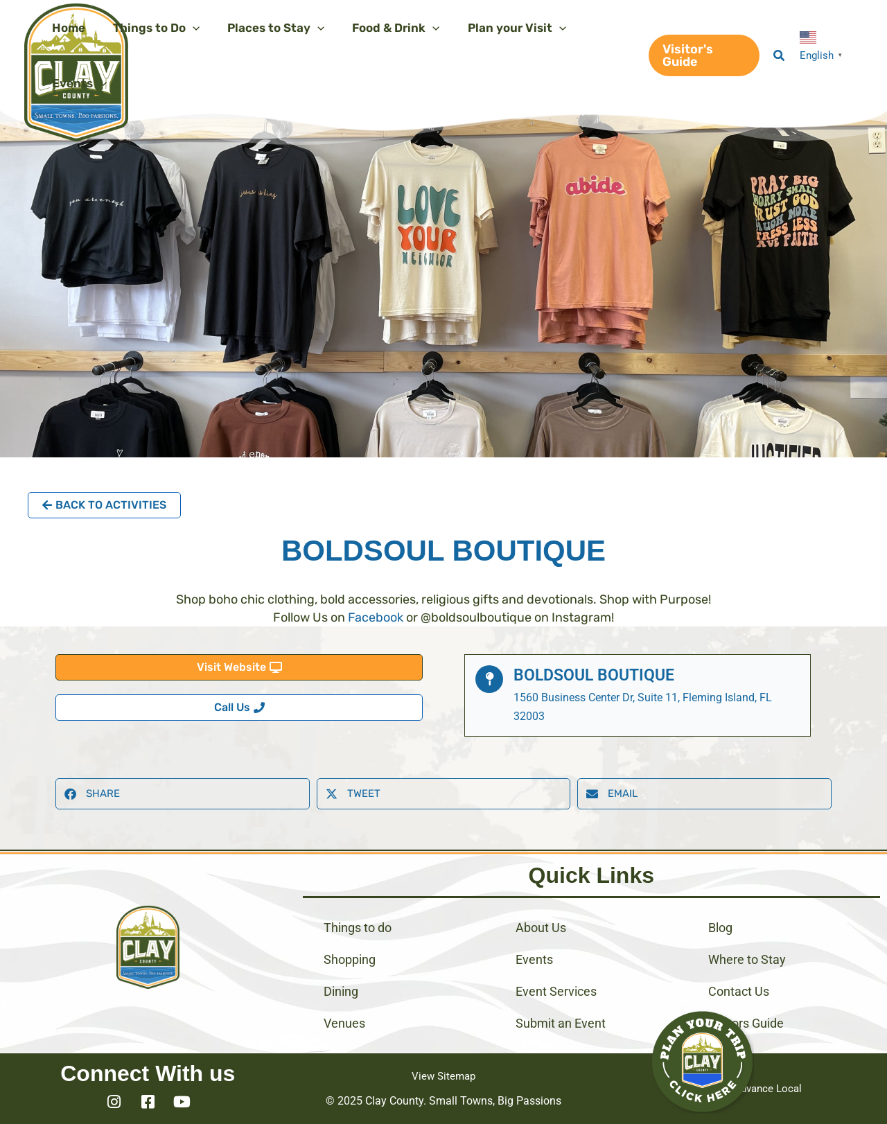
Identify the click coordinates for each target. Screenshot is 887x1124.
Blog (720, 927)
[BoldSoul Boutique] (489, 679)
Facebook (375, 617)
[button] (700, 55)
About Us (541, 927)
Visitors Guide (746, 1023)
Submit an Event (561, 1023)
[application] (186, 27)
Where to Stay (747, 959)
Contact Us (738, 991)
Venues (344, 1023)
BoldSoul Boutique (598, 675)
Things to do (358, 927)
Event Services (556, 991)
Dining (341, 991)
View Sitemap (443, 1075)
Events (534, 959)
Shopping (350, 959)
